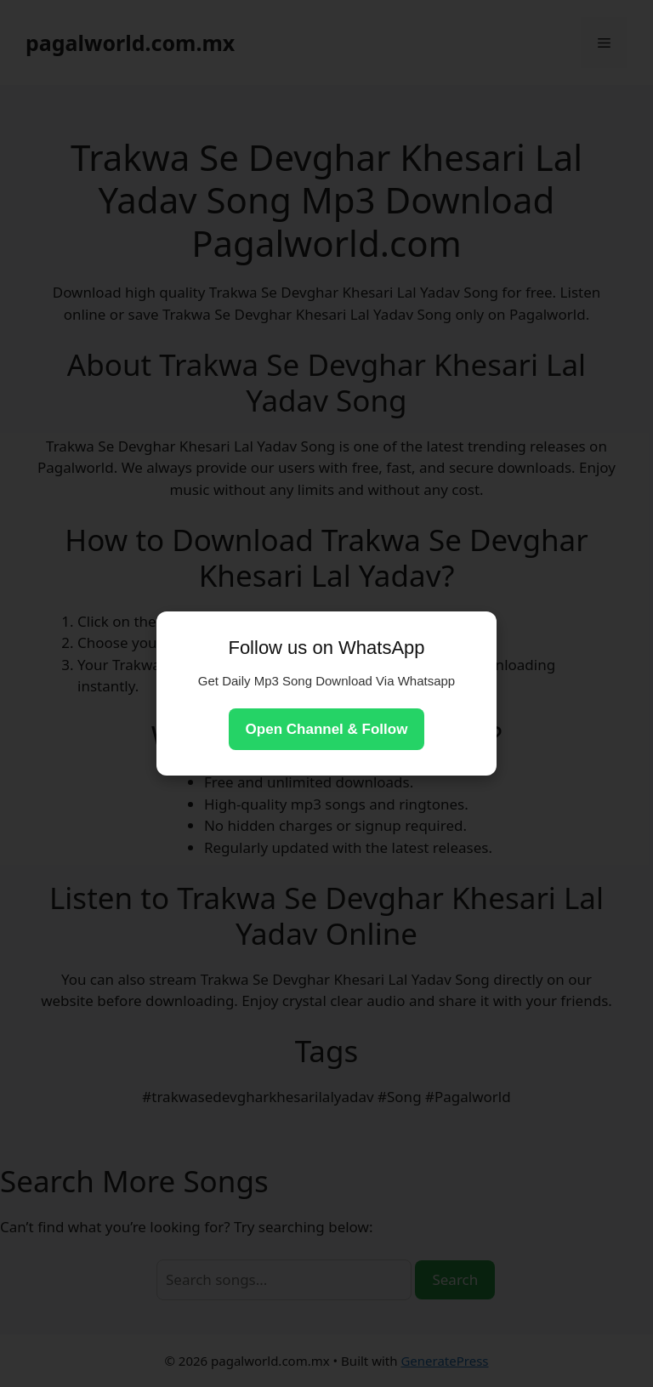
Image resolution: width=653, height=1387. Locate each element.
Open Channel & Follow (327, 729)
